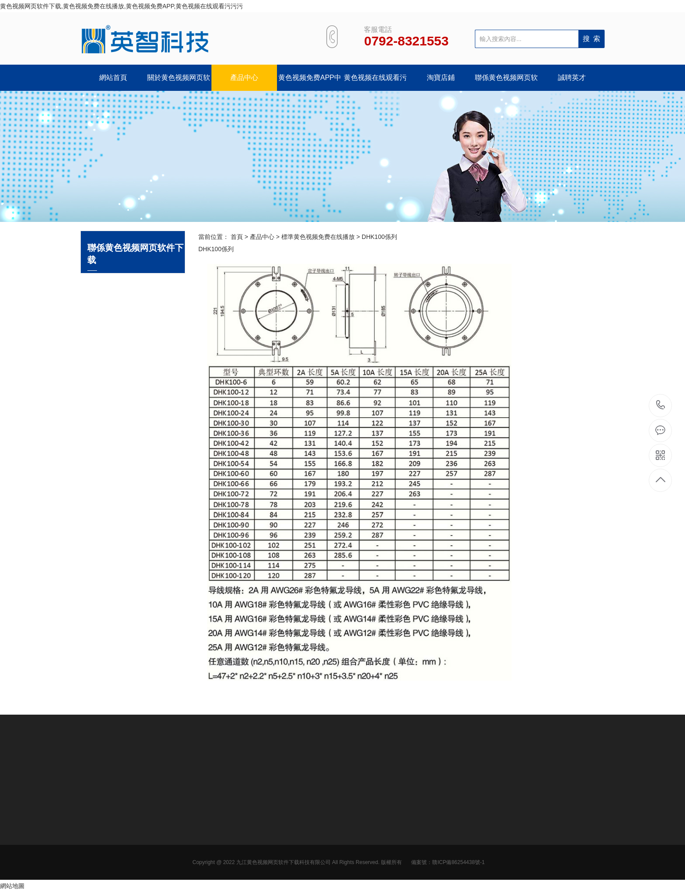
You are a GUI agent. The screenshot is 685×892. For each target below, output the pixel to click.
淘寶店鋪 (441, 77)
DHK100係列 (379, 236)
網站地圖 (12, 885)
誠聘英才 (572, 77)
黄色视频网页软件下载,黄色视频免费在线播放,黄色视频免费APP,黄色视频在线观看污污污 (121, 6)
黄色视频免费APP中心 (309, 82)
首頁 (237, 236)
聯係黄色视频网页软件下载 (506, 82)
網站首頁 (113, 77)
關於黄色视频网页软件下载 (178, 82)
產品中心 (244, 77)
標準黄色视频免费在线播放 (318, 236)
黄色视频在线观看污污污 (375, 82)
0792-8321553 (660, 405)
